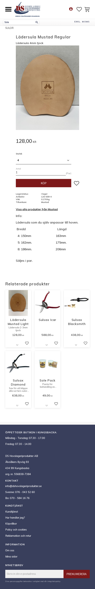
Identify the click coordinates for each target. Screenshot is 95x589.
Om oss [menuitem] (9, 550)
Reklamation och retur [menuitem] (18, 535)
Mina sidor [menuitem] (11, 556)
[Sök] (37, 22)
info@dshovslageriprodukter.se (23, 486)
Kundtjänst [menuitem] (11, 511)
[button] (8, 9)
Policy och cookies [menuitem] (16, 529)
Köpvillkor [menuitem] (11, 523)
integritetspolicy (53, 581)
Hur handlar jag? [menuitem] (15, 517)
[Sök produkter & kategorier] (19, 22)
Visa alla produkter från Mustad (37, 209)
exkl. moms (82, 21)
